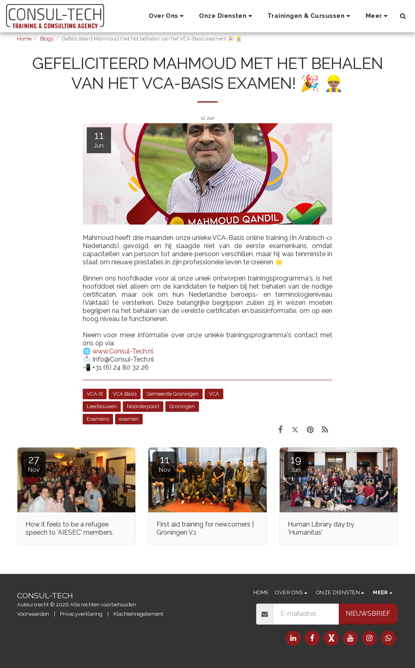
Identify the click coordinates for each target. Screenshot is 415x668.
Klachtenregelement (138, 614)
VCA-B (95, 394)
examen (129, 419)
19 (296, 463)
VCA (214, 394)
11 (164, 463)
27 (33, 463)
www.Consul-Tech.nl (122, 351)
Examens (98, 419)
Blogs (46, 39)
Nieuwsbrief (368, 613)
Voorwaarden (33, 614)
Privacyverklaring (81, 614)
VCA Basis (125, 394)
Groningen (182, 406)
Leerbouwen (102, 406)
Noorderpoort (143, 406)
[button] (167, 16)
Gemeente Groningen (173, 394)
